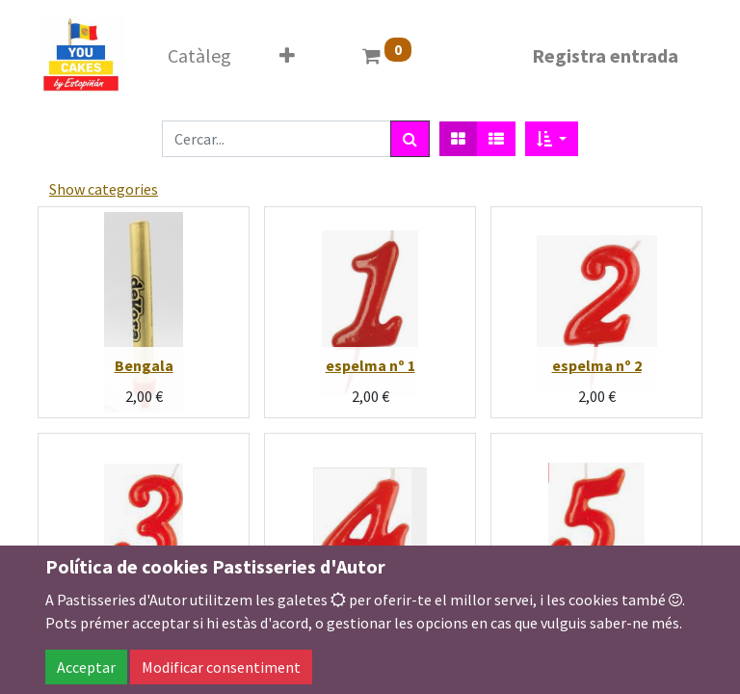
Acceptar (86, 667)
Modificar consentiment (221, 667)
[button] (551, 138)
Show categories (103, 189)
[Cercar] (410, 138)
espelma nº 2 (597, 365)
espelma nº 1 (370, 365)
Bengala (144, 365)
